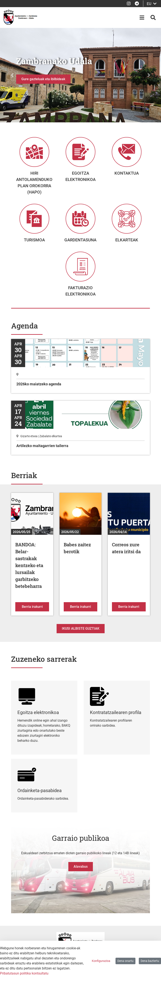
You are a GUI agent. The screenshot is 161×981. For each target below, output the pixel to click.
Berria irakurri (35, 611)
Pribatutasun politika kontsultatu (24, 973)
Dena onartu (125, 961)
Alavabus (81, 872)
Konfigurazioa (101, 961)
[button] (12, 75)
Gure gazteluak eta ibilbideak (43, 79)
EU (152, 3)
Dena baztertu (150, 961)
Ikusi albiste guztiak (80, 634)
